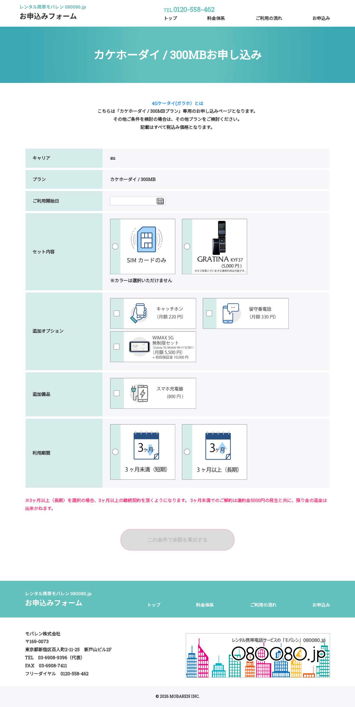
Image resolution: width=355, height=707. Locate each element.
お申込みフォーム (52, 14)
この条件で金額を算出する (177, 540)
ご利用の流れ (268, 18)
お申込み (321, 18)
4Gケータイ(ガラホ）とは (177, 103)
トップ (170, 18)
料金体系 (216, 18)
